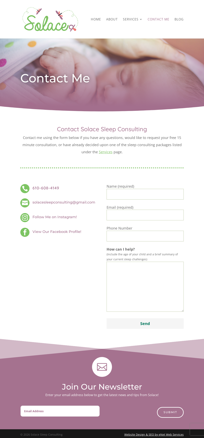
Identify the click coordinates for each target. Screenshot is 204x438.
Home (96, 19)
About (112, 19)
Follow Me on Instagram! (54, 217)
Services (130, 19)
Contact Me (158, 19)
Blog (179, 19)
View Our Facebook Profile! (56, 232)
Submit (170, 412)
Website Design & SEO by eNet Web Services (154, 434)
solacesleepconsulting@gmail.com (63, 202)
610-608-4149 (45, 187)
